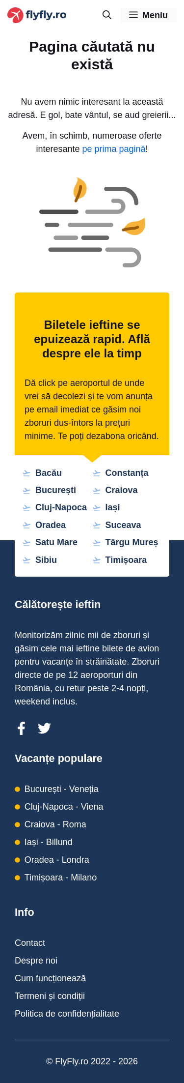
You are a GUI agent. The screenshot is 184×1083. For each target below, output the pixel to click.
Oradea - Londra (57, 860)
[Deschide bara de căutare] (107, 15)
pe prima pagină (113, 149)
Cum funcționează (50, 978)
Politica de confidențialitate (67, 1014)
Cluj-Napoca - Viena (64, 807)
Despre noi (36, 961)
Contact (30, 943)
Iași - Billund (49, 842)
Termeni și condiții (50, 996)
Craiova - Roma (55, 824)
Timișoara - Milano (61, 877)
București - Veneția (62, 789)
